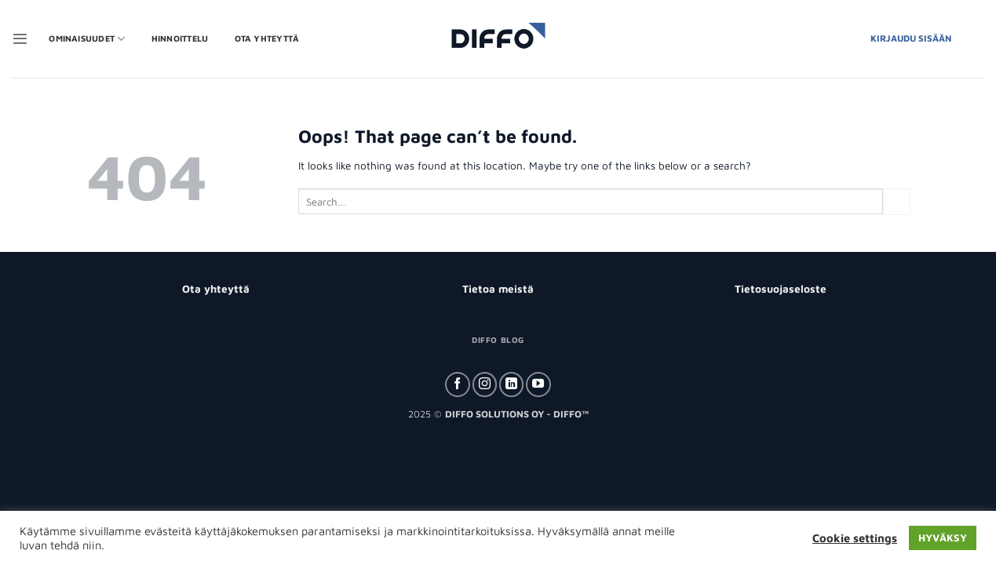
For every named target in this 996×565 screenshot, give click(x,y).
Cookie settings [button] (854, 538)
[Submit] (896, 201)
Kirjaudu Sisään (910, 38)
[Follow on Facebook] (457, 384)
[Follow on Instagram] (484, 384)
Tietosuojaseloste (780, 288)
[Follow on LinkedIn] (511, 384)
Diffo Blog (498, 339)
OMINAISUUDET (87, 38)
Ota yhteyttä (267, 38)
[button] (20, 38)
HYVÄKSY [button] (942, 537)
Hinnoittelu (179, 38)
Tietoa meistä (498, 288)
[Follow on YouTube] (538, 384)
